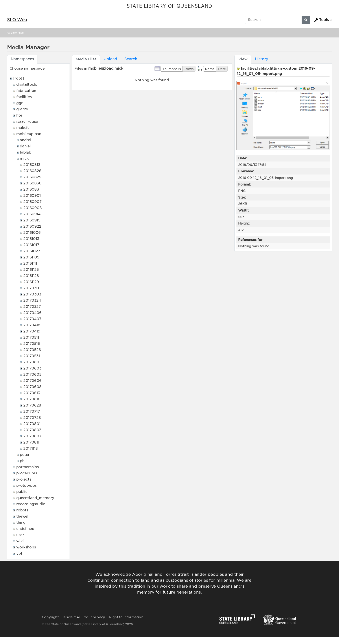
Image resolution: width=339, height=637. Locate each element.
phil (23, 461)
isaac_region (27, 121)
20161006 (32, 232)
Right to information (126, 617)
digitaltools (26, 84)
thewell (22, 516)
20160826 (32, 171)
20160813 (31, 165)
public (22, 492)
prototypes (26, 485)
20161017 (31, 245)
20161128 (31, 276)
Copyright (50, 617)
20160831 (31, 189)
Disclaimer (71, 617)
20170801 (32, 424)
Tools (321, 20)
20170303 (32, 294)
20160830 (32, 183)
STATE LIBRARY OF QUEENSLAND (169, 6)
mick (24, 158)
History (261, 59)
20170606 (32, 381)
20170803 (32, 430)
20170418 (31, 325)
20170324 (32, 300)
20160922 (32, 226)
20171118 (30, 448)
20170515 (31, 344)
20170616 (31, 399)
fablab (25, 152)
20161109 (31, 257)
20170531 (31, 356)
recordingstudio (30, 504)
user (20, 535)
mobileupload (28, 134)
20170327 (32, 307)
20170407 (32, 319)
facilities (23, 97)
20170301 (31, 288)
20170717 (31, 411)
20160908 (32, 208)
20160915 (31, 220)
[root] (18, 78)
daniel (25, 146)
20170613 (31, 393)
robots (22, 510)
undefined (25, 529)
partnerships (27, 467)
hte (19, 115)
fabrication (26, 91)
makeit (22, 128)
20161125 (31, 269)
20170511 (31, 337)
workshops (26, 547)
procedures (26, 473)
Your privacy (94, 617)
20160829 (32, 177)
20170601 (32, 362)
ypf (19, 553)
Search (130, 59)
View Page (17, 32)
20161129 (31, 282)
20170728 (32, 418)
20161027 (31, 251)
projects (23, 479)
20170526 (32, 350)
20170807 (32, 436)
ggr (19, 103)
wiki (20, 541)
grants (22, 109)
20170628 (32, 405)
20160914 (32, 214)
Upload (110, 59)
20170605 (32, 374)
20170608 (32, 387)
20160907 (32, 202)
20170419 (31, 331)
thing (21, 522)
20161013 (31, 239)
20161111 (30, 263)
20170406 (32, 313)
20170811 (31, 442)
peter (24, 455)
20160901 (32, 195)
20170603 (32, 368)
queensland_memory (35, 498)
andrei (25, 140)
